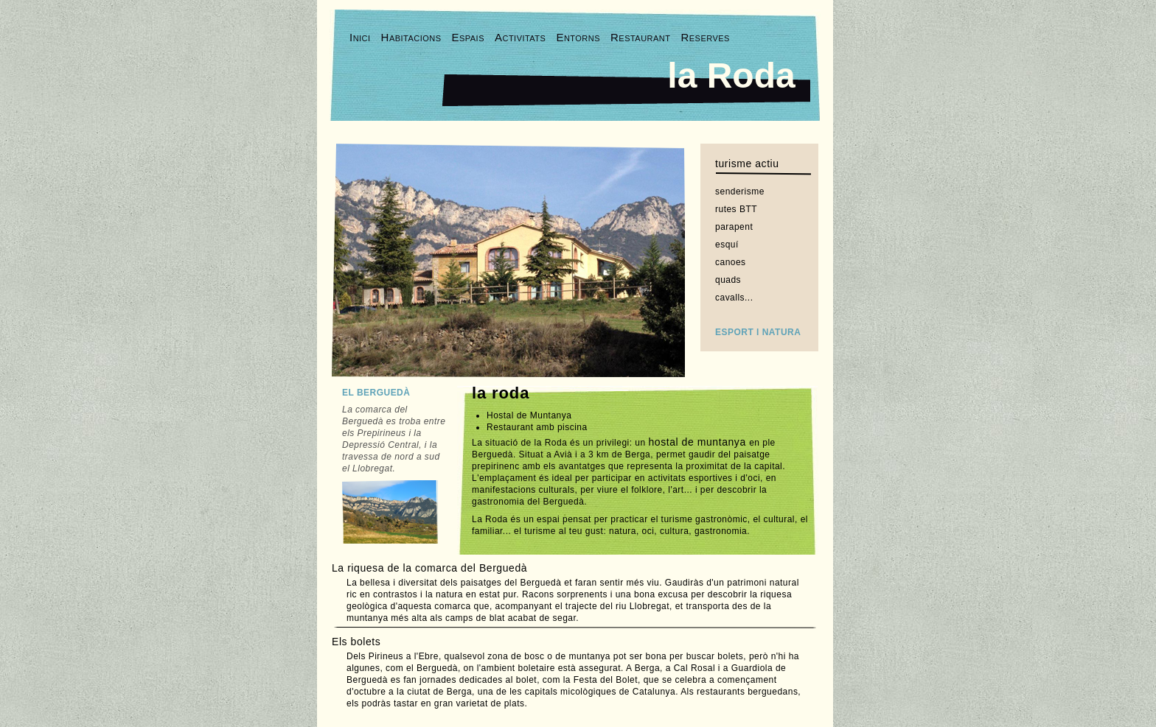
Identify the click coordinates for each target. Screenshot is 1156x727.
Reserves (704, 37)
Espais (468, 37)
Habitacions (411, 37)
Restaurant (640, 37)
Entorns (578, 37)
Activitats (520, 37)
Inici (360, 37)
